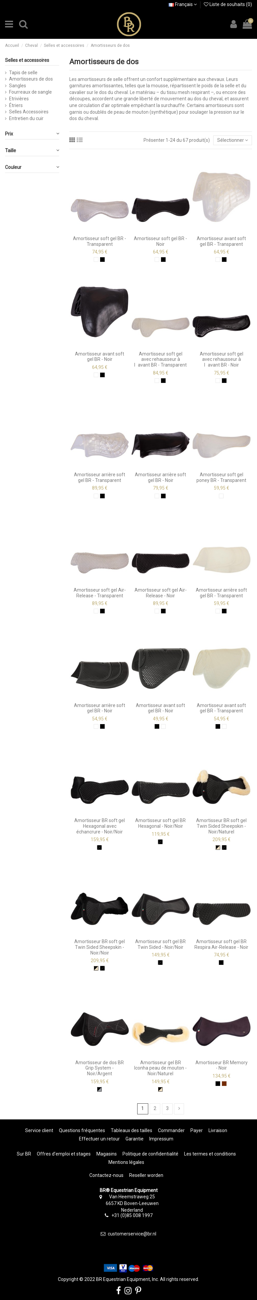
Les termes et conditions (210, 1154)
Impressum (161, 1138)
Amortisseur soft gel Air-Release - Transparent (100, 592)
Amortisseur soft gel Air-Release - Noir (161, 592)
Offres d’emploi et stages (64, 1154)
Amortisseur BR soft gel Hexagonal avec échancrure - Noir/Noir (99, 826)
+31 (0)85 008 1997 (132, 1215)
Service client (39, 1130)
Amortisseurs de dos (31, 79)
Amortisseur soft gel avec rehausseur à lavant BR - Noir (221, 359)
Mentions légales (126, 1162)
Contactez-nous (106, 1175)
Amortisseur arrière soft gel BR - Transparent (99, 477)
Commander (171, 1130)
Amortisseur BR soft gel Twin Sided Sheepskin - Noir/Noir (99, 947)
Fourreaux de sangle (30, 92)
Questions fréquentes (82, 1130)
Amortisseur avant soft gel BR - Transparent (221, 241)
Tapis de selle (23, 72)
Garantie (134, 1138)
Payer (196, 1130)
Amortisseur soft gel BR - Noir (160, 241)
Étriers (16, 105)
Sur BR (24, 1154)
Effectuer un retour (99, 1138)
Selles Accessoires (29, 111)
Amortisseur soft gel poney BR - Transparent (221, 477)
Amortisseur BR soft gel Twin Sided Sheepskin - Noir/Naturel (221, 826)
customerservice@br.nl (132, 1233)
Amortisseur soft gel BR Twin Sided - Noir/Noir (160, 944)
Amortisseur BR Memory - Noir (221, 1065)
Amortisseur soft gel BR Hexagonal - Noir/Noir (160, 823)
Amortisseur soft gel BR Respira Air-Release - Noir (221, 944)
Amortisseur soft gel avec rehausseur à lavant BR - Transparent (160, 359)
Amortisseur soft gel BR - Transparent (99, 241)
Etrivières (19, 98)
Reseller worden (146, 1175)
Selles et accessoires (27, 60)
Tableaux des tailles (131, 1130)
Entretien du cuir (26, 118)
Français (183, 4)
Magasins (106, 1154)
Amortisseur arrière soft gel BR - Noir (160, 477)
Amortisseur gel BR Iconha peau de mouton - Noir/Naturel (160, 1068)
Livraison (217, 1130)
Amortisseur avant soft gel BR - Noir (99, 356)
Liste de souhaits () (228, 4)
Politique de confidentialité (150, 1154)
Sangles (17, 85)
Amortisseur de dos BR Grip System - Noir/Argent (99, 1068)
